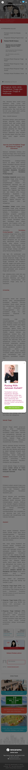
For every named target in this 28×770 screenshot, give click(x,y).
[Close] (24, 363)
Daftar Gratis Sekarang (14, 407)
